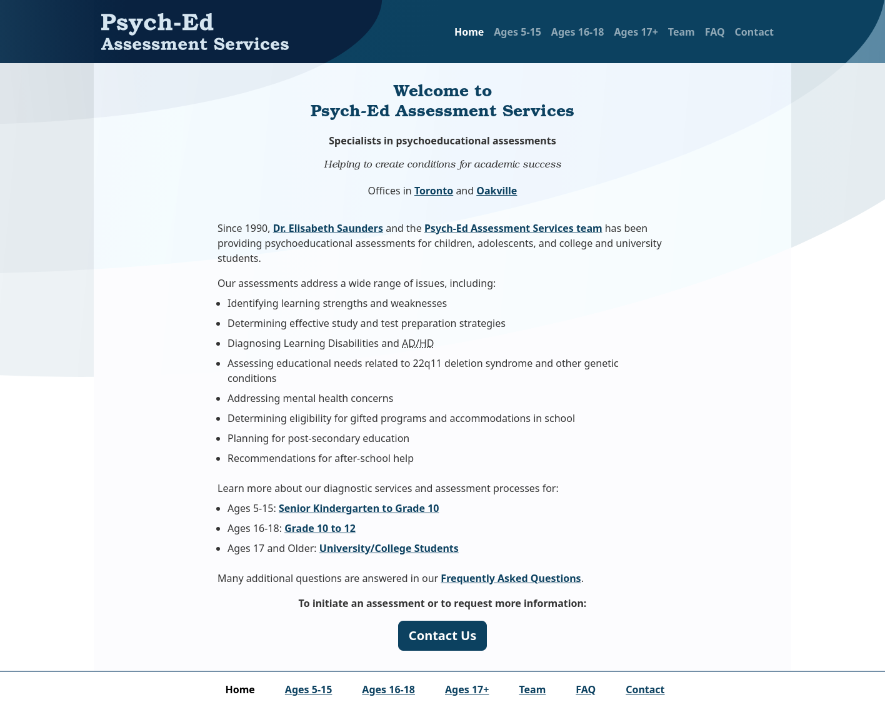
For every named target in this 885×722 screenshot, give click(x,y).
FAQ (715, 32)
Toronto (433, 191)
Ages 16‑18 (577, 32)
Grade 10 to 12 (320, 528)
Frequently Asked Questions (511, 578)
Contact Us (442, 635)
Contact (754, 32)
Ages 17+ (636, 32)
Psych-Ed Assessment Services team (513, 228)
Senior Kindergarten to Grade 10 (359, 508)
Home (469, 32)
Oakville (496, 191)
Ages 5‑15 (517, 32)
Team (681, 32)
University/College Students (389, 548)
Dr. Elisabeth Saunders (328, 228)
